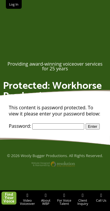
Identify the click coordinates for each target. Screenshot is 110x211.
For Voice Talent (64, 202)
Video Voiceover (27, 202)
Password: (46, 126)
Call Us (101, 200)
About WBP (45, 202)
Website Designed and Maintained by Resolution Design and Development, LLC (55, 165)
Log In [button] (13, 4)
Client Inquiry (82, 202)
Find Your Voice (9, 198)
